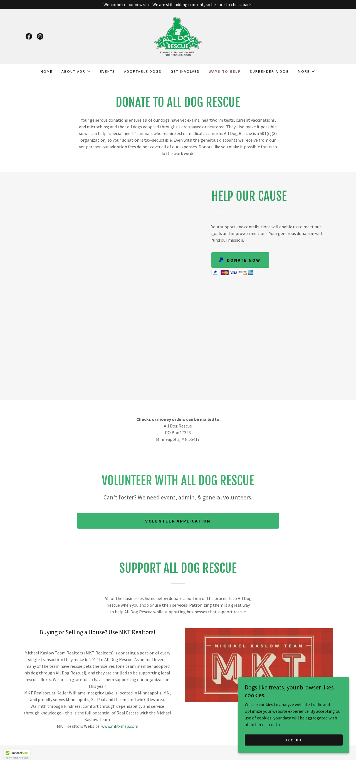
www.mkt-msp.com (119, 726)
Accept (293, 740)
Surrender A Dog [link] (269, 71)
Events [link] (107, 71)
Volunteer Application (178, 521)
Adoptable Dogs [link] (143, 71)
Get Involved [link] (185, 71)
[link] (28, 36)
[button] (76, 71)
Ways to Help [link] (225, 71)
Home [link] (47, 71)
